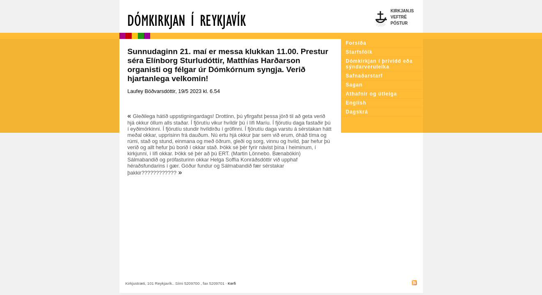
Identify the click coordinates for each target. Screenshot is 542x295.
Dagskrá (357, 112)
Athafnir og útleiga (371, 94)
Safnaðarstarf (364, 76)
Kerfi (232, 283)
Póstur (399, 23)
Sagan (354, 85)
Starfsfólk (359, 52)
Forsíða (356, 43)
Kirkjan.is (402, 11)
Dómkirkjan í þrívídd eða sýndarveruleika (379, 64)
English (356, 103)
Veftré (399, 17)
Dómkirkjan (230, 16)
